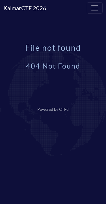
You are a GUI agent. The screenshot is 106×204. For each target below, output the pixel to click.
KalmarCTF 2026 (24, 8)
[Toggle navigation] (95, 8)
